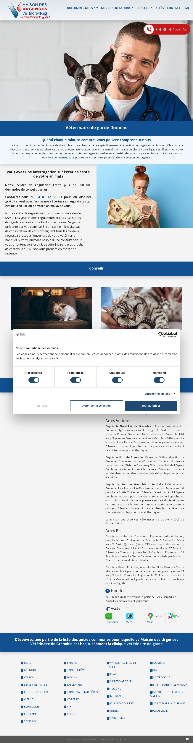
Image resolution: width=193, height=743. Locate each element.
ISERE (27, 662)
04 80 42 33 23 (171, 29)
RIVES (156, 670)
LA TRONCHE (161, 677)
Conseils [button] (143, 8)
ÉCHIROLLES (32, 706)
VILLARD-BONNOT (122, 703)
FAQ (186, 8)
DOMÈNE (159, 662)
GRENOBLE (31, 670)
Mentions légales (109, 739)
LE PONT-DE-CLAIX (36, 692)
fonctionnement (58, 157)
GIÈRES (114, 710)
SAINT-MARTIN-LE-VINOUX (170, 684)
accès (160, 8)
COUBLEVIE (160, 710)
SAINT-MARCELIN (121, 681)
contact (173, 8)
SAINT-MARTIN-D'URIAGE (169, 703)
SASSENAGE (74, 684)
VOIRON (29, 677)
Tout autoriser (151, 405)
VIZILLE (28, 699)
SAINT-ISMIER (118, 718)
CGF (124, 739)
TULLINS (115, 688)
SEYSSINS (30, 721)
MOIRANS (116, 696)
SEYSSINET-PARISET (36, 684)
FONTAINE (30, 714)
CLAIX (113, 674)
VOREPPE (73, 699)
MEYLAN (72, 677)
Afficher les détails (157, 393)
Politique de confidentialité (81, 739)
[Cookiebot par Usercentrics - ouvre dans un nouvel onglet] (161, 334)
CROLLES (72, 714)
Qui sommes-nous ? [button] (81, 8)
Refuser (42, 405)
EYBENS (72, 662)
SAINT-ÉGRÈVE (76, 670)
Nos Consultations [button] (116, 8)
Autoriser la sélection (96, 405)
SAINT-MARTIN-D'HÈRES (82, 692)
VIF (69, 706)
